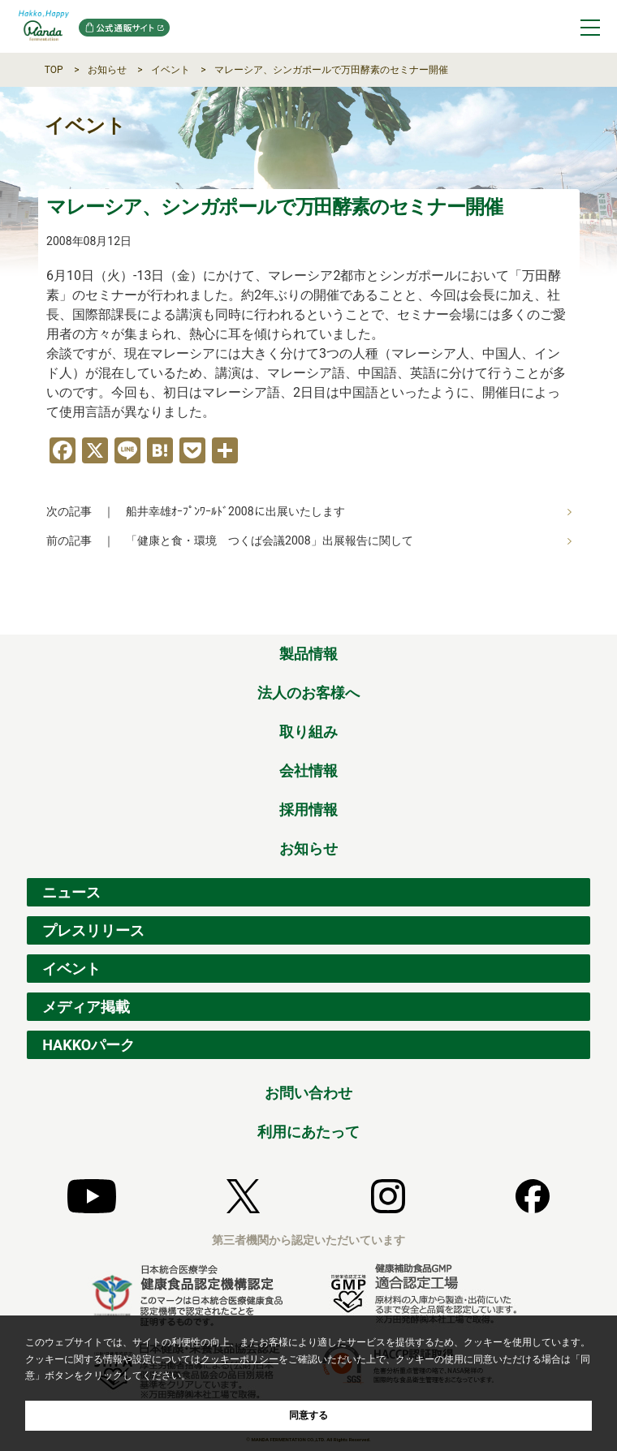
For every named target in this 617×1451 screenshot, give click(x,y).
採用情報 (308, 809)
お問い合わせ (308, 1092)
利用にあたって (308, 1131)
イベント (170, 69)
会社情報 (308, 770)
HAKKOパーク (88, 1044)
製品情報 (308, 653)
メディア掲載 (86, 1006)
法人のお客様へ (308, 692)
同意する (308, 1415)
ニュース (71, 892)
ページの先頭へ (578, 616)
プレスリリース (93, 930)
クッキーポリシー (239, 1359)
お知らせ (107, 69)
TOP (54, 69)
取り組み (308, 731)
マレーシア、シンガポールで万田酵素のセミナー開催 (331, 69)
